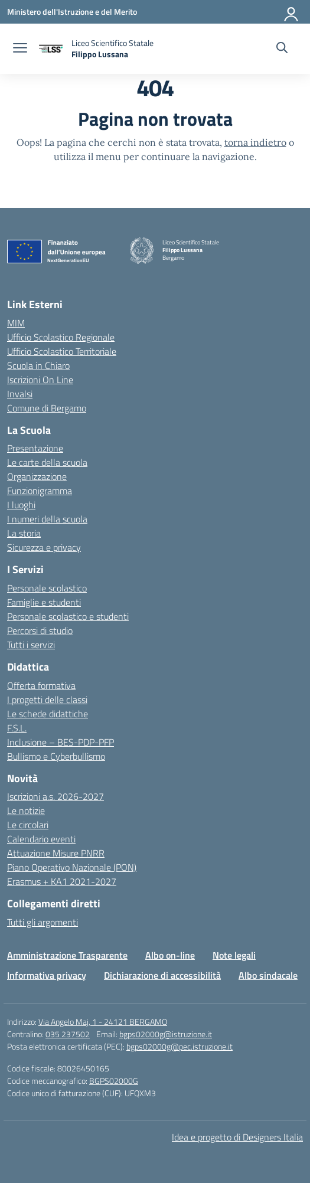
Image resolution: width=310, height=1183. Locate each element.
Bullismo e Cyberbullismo (56, 756)
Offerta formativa (41, 685)
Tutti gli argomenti (42, 922)
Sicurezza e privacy (44, 547)
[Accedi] (291, 12)
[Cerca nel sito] (282, 49)
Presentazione (35, 448)
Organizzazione (37, 476)
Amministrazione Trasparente (67, 955)
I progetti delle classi (47, 699)
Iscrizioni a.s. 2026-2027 (55, 796)
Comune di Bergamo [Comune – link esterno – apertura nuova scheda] (46, 408)
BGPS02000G (113, 1080)
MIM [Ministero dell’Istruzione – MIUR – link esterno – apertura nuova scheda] (16, 323)
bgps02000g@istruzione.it (165, 1034)
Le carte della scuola (47, 462)
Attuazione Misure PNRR (56, 853)
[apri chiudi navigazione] (20, 49)
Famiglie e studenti (44, 602)
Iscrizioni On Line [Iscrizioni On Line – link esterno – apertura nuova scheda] (40, 379)
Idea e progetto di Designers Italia (237, 1137)
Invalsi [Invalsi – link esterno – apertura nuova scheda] (19, 394)
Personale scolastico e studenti (68, 616)
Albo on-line (170, 955)
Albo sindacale (268, 975)
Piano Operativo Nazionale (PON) (71, 867)
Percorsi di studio (40, 630)
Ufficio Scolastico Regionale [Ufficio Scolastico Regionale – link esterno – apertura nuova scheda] (61, 337)
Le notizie (26, 810)
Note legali (234, 955)
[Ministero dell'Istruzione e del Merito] (72, 11)
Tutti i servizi (31, 645)
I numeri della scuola (47, 519)
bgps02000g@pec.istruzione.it (179, 1046)
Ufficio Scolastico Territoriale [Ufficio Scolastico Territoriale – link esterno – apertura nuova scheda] (61, 351)
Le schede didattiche (47, 714)
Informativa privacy (46, 975)
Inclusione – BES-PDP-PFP (60, 742)
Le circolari (27, 825)
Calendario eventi (41, 839)
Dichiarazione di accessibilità (162, 975)
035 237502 (67, 1034)
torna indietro (255, 142)
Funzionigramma (39, 490)
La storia (24, 533)
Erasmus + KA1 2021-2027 (61, 881)
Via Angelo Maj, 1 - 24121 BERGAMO (102, 1021)
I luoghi (21, 505)
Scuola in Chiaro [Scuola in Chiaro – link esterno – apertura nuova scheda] (38, 365)
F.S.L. (17, 728)
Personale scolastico (47, 588)
